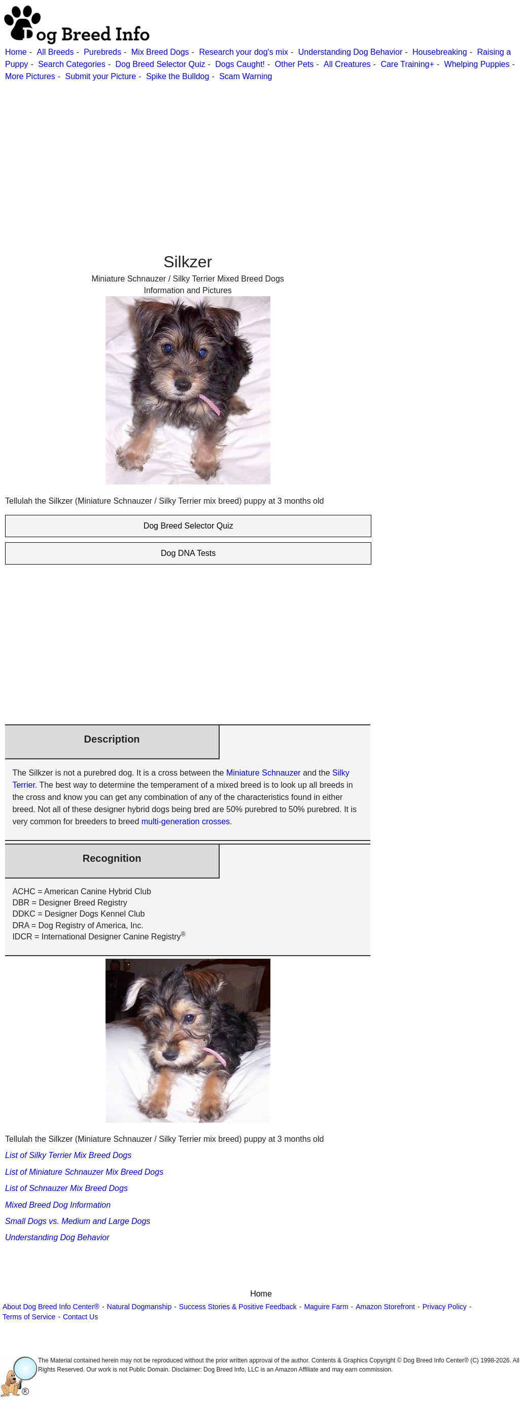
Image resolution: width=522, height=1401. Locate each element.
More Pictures (30, 76)
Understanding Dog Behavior (350, 52)
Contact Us (80, 1317)
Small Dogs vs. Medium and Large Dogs (77, 1221)
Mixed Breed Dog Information (58, 1205)
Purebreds (102, 52)
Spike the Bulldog (178, 76)
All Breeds (55, 52)
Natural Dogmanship (139, 1307)
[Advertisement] (259, 154)
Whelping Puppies (477, 64)
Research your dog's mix (243, 52)
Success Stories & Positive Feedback (238, 1307)
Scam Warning (245, 76)
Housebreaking (439, 52)
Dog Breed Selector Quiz (160, 64)
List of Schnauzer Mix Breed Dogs (66, 1188)
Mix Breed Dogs (160, 52)
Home (16, 52)
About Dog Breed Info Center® (51, 1307)
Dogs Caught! (240, 64)
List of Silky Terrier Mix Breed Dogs (68, 1155)
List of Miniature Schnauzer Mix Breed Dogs (84, 1172)
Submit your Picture (100, 76)
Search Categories (72, 64)
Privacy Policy (445, 1307)
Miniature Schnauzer (263, 772)
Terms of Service (29, 1317)
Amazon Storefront (385, 1307)
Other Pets (294, 64)
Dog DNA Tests (188, 553)
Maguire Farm (326, 1307)
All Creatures (347, 64)
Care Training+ (407, 64)
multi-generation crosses (186, 821)
